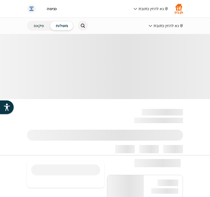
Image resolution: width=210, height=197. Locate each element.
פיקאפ (39, 25)
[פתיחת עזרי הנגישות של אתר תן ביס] (7, 107)
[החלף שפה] (31, 8)
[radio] (62, 25)
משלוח (62, 25)
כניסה (52, 8)
